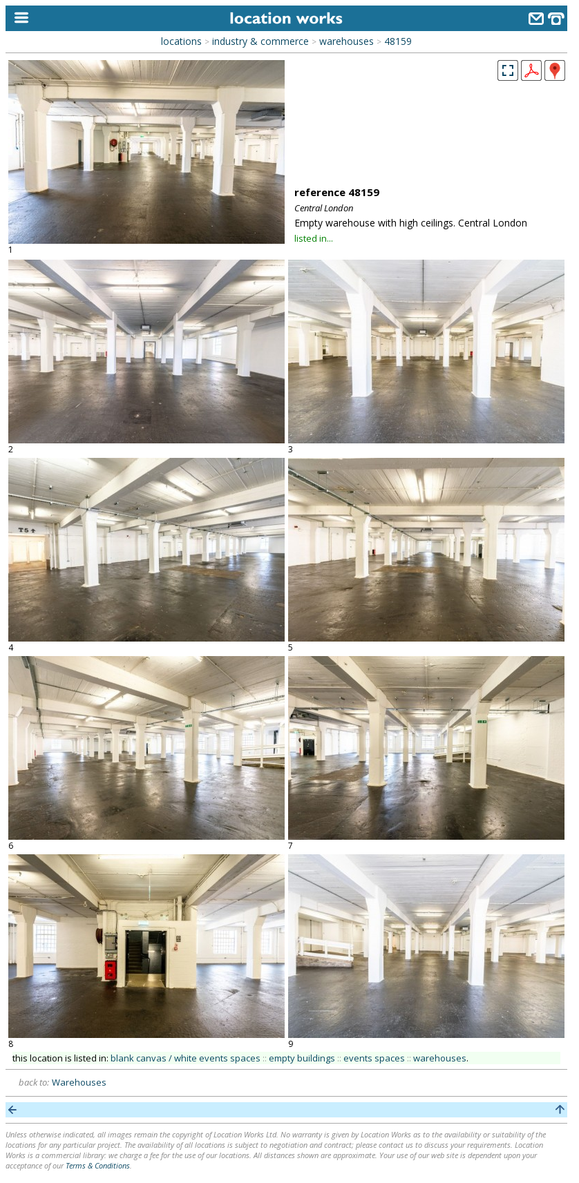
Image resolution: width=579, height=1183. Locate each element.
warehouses (346, 41)
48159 (398, 41)
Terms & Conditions (98, 1165)
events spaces (374, 1058)
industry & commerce (260, 41)
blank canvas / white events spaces (185, 1058)
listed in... (313, 238)
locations (181, 41)
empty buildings (302, 1058)
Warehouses (79, 1082)
